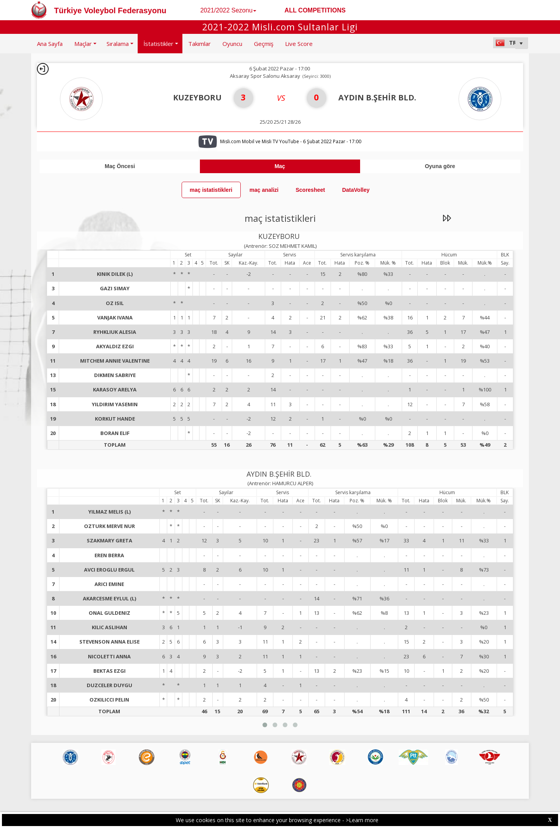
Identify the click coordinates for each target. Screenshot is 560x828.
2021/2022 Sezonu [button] (228, 10)
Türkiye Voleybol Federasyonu (110, 10)
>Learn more (362, 820)
